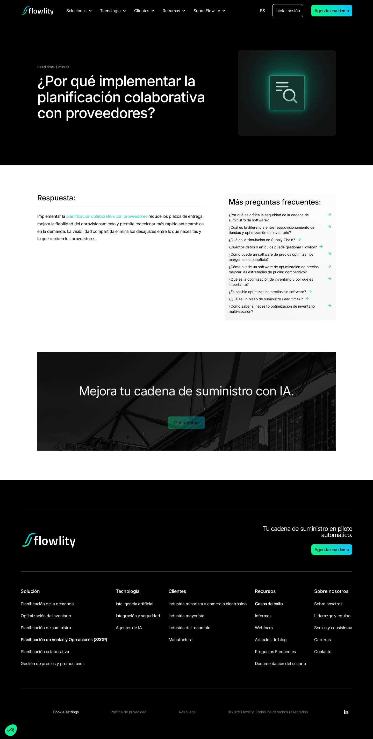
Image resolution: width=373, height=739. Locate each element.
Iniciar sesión (288, 10)
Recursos (265, 591)
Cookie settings (66, 712)
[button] (79, 10)
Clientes (177, 591)
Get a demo (186, 417)
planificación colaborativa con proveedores (106, 216)
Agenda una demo (331, 10)
